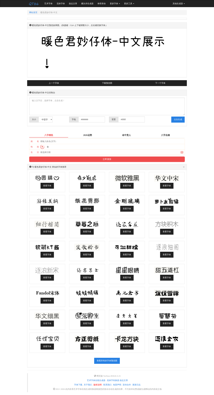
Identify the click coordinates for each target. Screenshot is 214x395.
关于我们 (88, 385)
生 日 (35, 152)
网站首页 (33, 12)
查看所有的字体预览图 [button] (107, 361)
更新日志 (136, 385)
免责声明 (117, 385)
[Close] (184, 167)
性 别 (35, 147)
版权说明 (97, 385)
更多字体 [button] (115, 3)
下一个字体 (160, 83)
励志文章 (73, 3)
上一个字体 (54, 83)
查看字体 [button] (47, 186)
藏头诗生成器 (87, 3)
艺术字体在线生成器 (96, 380)
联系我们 (107, 385)
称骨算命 (102, 3)
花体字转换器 (113, 380)
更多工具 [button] (129, 3)
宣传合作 (127, 385)
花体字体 (61, 3)
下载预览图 (107, 83)
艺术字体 (49, 3)
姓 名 (35, 141)
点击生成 (178, 119)
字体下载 (78, 385)
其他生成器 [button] (179, 3)
